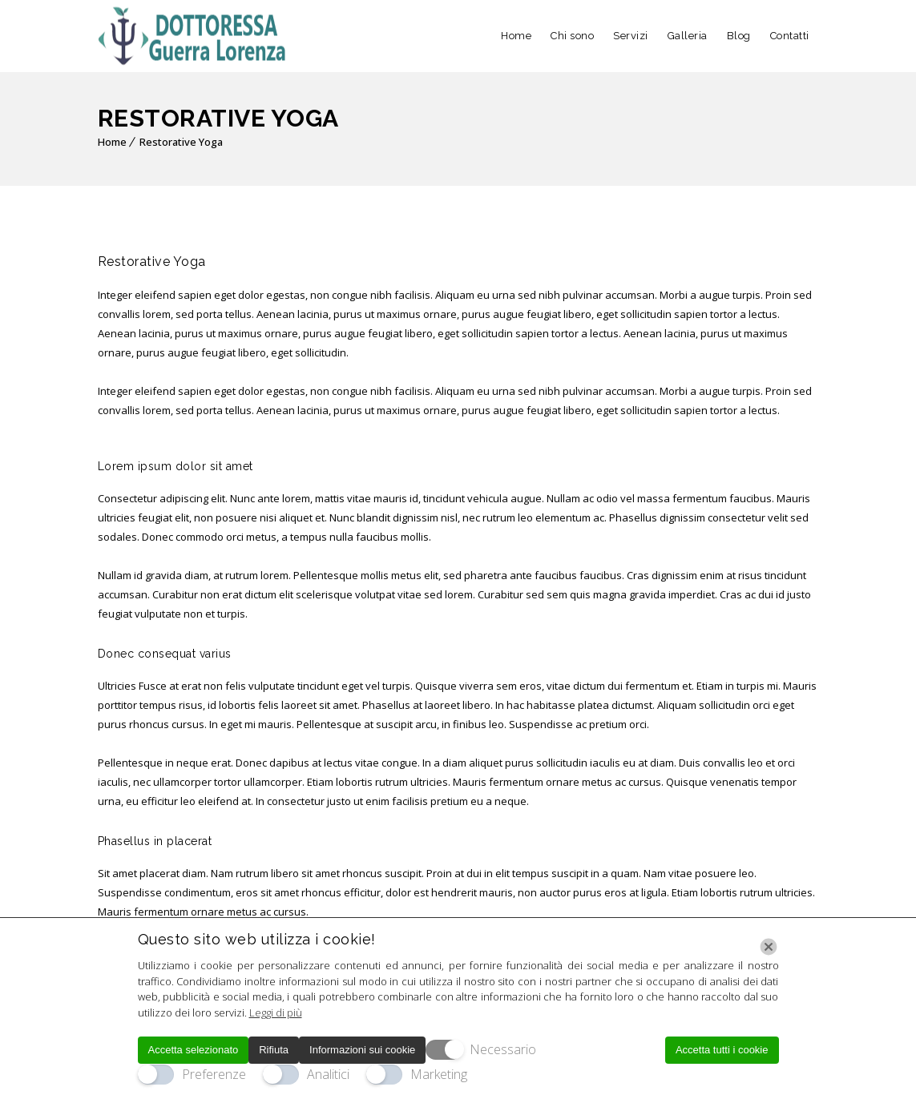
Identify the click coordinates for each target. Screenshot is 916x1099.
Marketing (438, 1074)
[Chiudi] (768, 946)
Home (516, 36)
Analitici (328, 1074)
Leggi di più (275, 1012)
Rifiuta (274, 1050)
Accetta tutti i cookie (722, 1050)
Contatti (789, 36)
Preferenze (214, 1074)
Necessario (503, 1049)
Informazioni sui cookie (362, 1050)
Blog (739, 36)
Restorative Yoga (181, 142)
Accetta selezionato (193, 1050)
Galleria (688, 36)
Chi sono (572, 36)
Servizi (630, 36)
